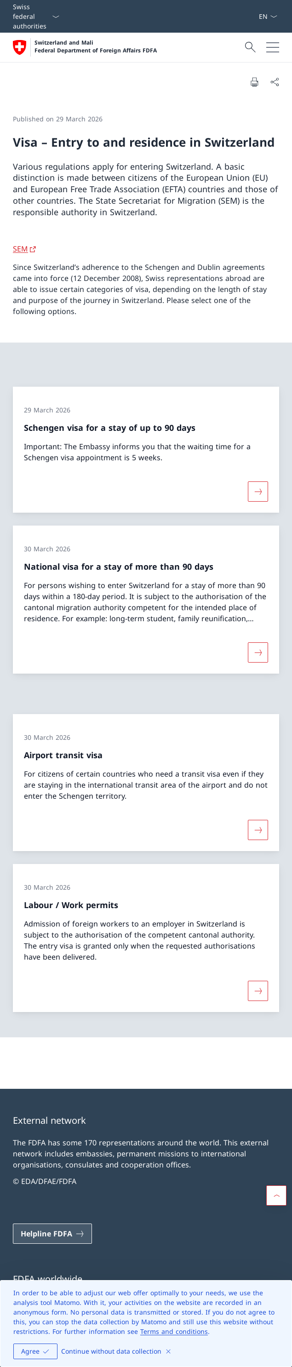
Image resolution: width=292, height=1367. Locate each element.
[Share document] (274, 82)
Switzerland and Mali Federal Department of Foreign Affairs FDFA (95, 46)
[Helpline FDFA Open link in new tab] (52, 1234)
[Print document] (254, 82)
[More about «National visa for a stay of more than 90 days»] (258, 652)
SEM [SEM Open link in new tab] (20, 249)
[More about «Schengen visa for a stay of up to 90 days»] (258, 491)
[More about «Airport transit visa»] (258, 830)
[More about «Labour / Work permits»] (258, 990)
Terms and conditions (174, 1331)
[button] (276, 1195)
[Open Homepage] (85, 47)
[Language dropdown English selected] (268, 16)
